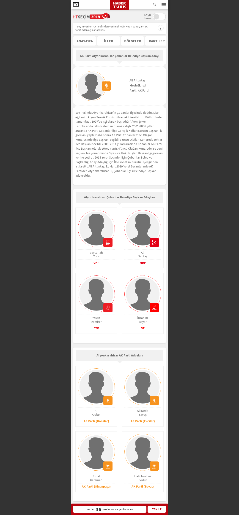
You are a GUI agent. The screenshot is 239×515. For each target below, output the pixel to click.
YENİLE (157, 509)
